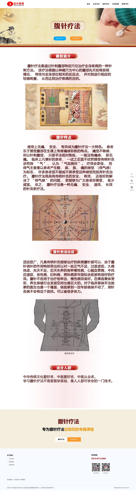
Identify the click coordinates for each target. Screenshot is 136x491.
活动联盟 (115, 4)
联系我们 (10, 462)
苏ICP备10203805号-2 (47, 488)
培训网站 (22, 480)
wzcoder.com (125, 488)
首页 (88, 4)
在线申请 (10, 465)
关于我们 (10, 456)
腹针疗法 (61, 440)
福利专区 (106, 4)
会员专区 (96, 4)
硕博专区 (125, 4)
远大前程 (16, 480)
